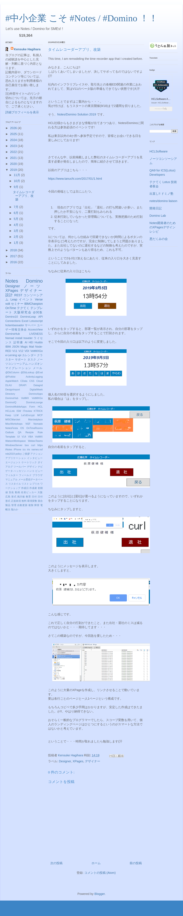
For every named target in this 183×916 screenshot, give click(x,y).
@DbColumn (12, 372)
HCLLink (10, 411)
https (40, 445)
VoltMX (39, 436)
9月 (16, 187)
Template (10, 436)
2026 (14, 128)
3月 (16, 230)
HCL (40, 406)
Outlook (9, 432)
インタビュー (35, 458)
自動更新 (22, 505)
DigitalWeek (36, 389)
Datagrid (38, 385)
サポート (21, 359)
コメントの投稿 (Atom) (100, 872)
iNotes (8, 449)
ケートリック (29, 462)
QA (19, 432)
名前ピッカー (29, 492)
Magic (24, 346)
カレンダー (29, 355)
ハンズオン (36, 363)
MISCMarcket (12, 419)
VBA (30, 436)
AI (26, 342)
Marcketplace (35, 419)
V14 (24, 436)
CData (23, 381)
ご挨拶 (26, 453)
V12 (20, 350)
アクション (36, 453)
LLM (16, 415)
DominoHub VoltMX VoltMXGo (24, 398)
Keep (8, 415)
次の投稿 (56, 863)
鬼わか (14, 509)
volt (7, 303)
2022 (14, 152)
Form (32, 406)
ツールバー (20, 466)
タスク (31, 359)
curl (33, 445)
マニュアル (11, 479)
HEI (31, 342)
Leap (14, 299)
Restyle (29, 432)
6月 (16, 213)
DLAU (8, 385)
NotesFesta (11, 428)
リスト (25, 483)
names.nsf (37, 449)
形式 (13, 496)
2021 (14, 157)
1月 (16, 242)
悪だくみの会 (158, 239)
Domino (34, 281)
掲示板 (21, 496)
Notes (11, 281)
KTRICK (38, 411)
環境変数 (32, 501)
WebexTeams (35, 441)
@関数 (38, 312)
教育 (28, 496)
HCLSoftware (158, 151)
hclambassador (14, 325)
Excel (25, 321)
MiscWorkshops (14, 424)
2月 (16, 236)
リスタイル (15, 483)
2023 (14, 146)
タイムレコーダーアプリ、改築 (23, 195)
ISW (18, 411)
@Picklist (10, 376)
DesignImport (12, 389)
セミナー (17, 303)
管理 (13, 505)
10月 (17, 181)
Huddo (39, 342)
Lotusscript (36, 321)
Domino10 (11, 316)
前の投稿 (136, 863)
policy (18, 453)
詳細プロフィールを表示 (22, 112)
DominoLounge (34, 402)
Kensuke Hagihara (27, 49)
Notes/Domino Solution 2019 (76, 114)
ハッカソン (20, 471)
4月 (16, 224)
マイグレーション (18, 368)
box (27, 445)
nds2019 (10, 453)
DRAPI (22, 385)
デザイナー (92, 761)
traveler (28, 338)
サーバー (30, 325)
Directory (10, 394)
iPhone (17, 449)
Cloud (39, 381)
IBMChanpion (33, 303)
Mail (31, 346)
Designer (65, 761)
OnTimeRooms (34, 428)
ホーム (96, 863)
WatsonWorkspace (15, 441)
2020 (14, 163)
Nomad (9, 338)
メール (38, 368)
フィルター (11, 475)
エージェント (13, 462)
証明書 (18, 342)
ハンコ (30, 471)
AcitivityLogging (34, 376)
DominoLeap (28, 316)
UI (18, 436)
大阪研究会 (23, 312)
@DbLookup (27, 372)
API (40, 316)
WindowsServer (13, 445)
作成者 (33, 488)
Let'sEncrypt (28, 415)
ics (24, 449)
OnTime (10, 308)
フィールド (25, 475)
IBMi (8, 346)
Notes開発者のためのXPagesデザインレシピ (162, 227)
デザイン (32, 466)
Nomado (38, 424)
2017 (14, 256)
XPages (78, 761)
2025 (14, 134)
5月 (16, 219)
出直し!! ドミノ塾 (161, 193)
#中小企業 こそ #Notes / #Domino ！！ (81, 18)
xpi (19, 355)
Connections (13, 321)
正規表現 (16, 501)
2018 (14, 250)
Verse (39, 299)
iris (28, 449)
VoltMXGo (36, 350)
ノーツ (33, 286)
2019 (14, 169)
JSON (15, 346)
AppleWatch (11, 381)
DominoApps (36, 394)
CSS (31, 381)
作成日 (25, 488)
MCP (40, 415)
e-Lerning (11, 355)
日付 (34, 496)
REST (18, 295)
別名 (11, 492)
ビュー (39, 471)
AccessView (35, 329)
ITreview (27, 411)
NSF (28, 424)
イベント (26, 299)
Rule (40, 432)
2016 (14, 262)
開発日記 (155, 208)
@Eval (39, 372)
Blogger (99, 894)
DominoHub (12, 333)
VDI (27, 350)
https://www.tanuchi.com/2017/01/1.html (75, 178)
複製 (31, 505)
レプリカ (35, 483)
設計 (9, 295)
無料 (24, 501)
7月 (16, 207)
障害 (36, 505)
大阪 (40, 492)
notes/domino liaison (163, 201)
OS (22, 428)
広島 (8, 496)
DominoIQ (10, 402)
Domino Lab (157, 215)
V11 (14, 350)
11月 (17, 175)
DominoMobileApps (16, 406)
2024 (14, 140)
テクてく (23, 308)
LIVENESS (36, 333)
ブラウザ (37, 475)
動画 (17, 492)
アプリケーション (15, 458)
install (18, 338)
